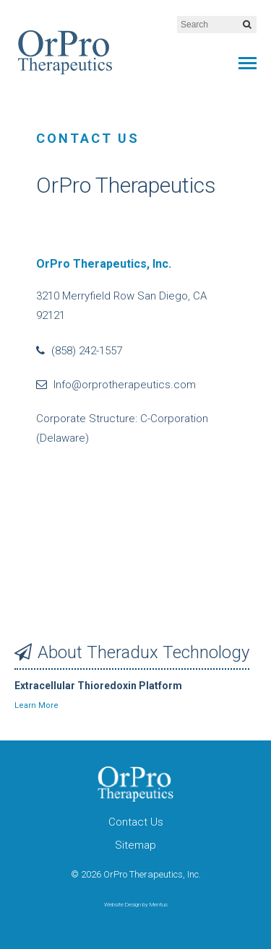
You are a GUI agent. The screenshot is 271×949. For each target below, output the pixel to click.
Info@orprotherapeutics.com (116, 384)
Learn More (36, 705)
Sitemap (135, 845)
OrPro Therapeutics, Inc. (65, 52)
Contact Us (135, 821)
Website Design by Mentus (136, 904)
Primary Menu (247, 63)
